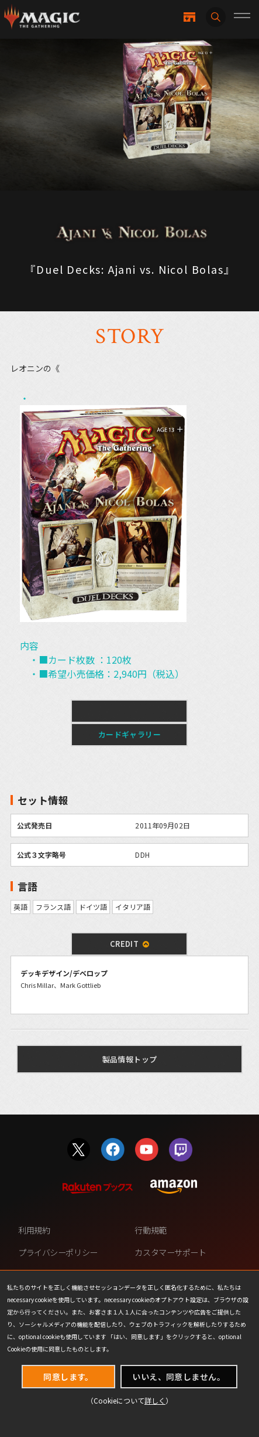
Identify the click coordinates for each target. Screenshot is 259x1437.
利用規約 (34, 1230)
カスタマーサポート (170, 1252)
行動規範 (150, 1230)
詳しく (154, 1400)
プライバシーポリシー (58, 1252)
